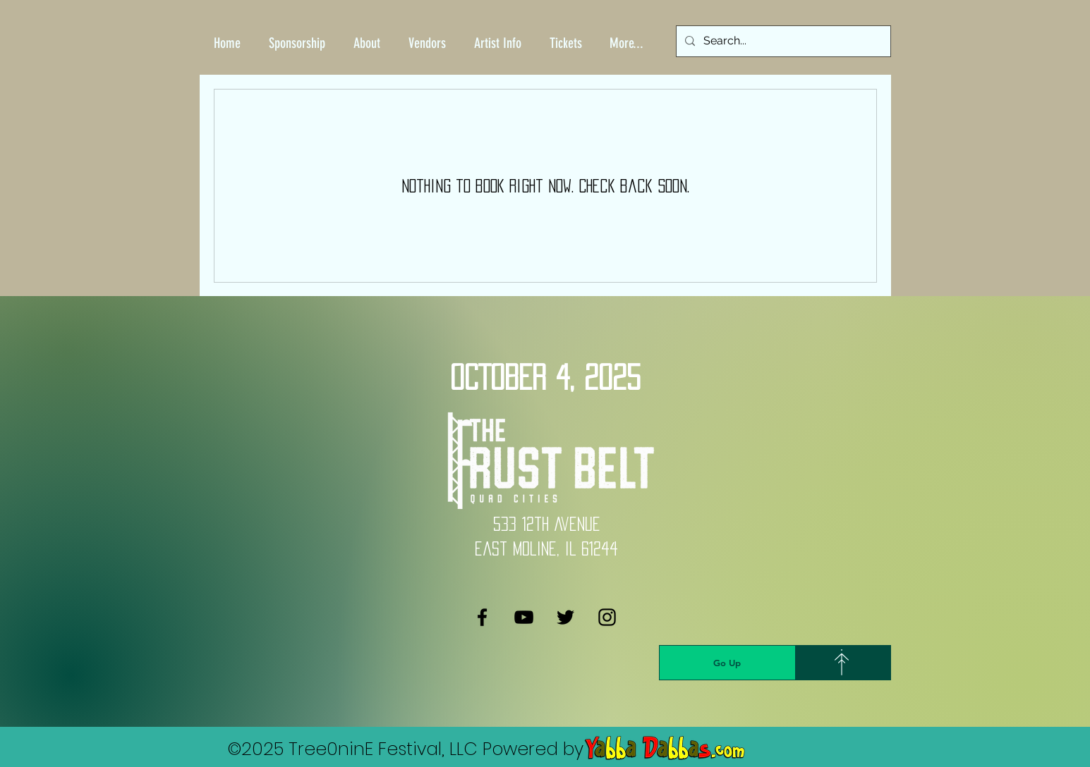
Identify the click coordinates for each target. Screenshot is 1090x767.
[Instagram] (607, 617)
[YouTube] (523, 617)
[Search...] (782, 41)
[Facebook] (482, 617)
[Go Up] (727, 662)
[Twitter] (565, 617)
